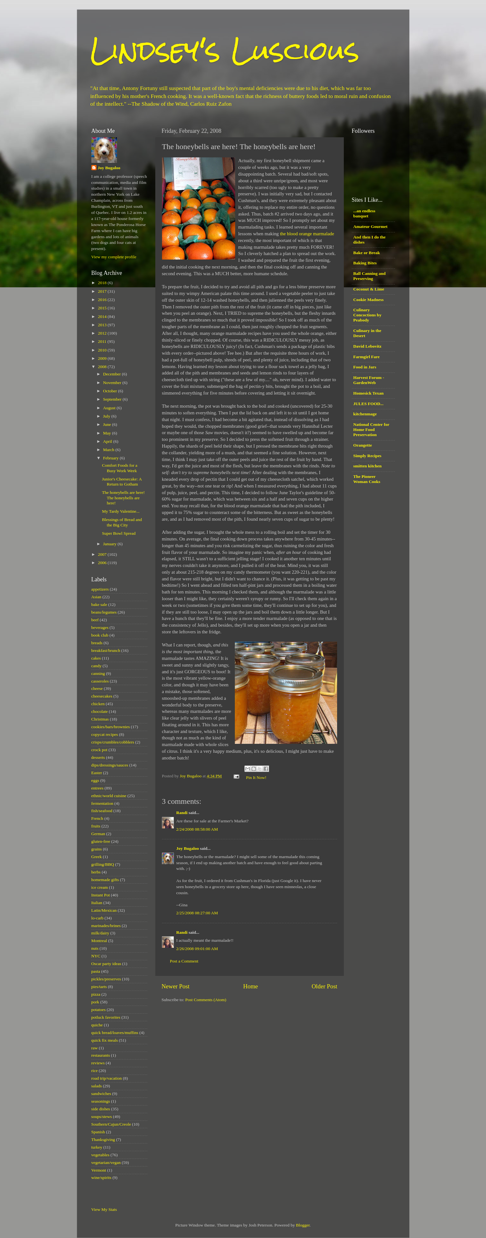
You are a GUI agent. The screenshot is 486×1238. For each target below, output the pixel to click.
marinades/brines (106, 925)
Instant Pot (100, 895)
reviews (98, 1063)
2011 (102, 341)
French (97, 818)
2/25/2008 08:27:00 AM (197, 912)
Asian (96, 596)
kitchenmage (365, 413)
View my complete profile (113, 256)
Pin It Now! (256, 777)
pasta (95, 971)
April (108, 441)
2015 (102, 308)
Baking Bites (365, 262)
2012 (102, 333)
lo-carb (97, 918)
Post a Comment (184, 961)
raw (94, 1048)
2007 (102, 554)
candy (96, 665)
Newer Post (176, 986)
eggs (95, 780)
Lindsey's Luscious (224, 50)
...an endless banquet (364, 213)
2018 (102, 282)
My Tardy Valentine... (120, 511)
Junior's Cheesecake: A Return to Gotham (122, 482)
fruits (96, 826)
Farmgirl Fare (366, 356)
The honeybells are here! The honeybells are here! (123, 497)
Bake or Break (366, 252)
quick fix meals (104, 1040)
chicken (98, 703)
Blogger (303, 1225)
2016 (102, 299)
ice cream (99, 887)
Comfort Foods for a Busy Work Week (119, 468)
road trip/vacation (106, 1078)
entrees (97, 788)
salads (96, 1085)
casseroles (100, 681)
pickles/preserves (106, 979)
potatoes (98, 1009)
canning (98, 673)
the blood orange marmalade (307, 233)
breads (97, 642)
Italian (96, 902)
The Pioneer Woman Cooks (366, 479)
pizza (95, 994)
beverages (100, 627)
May (107, 433)
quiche (97, 1025)
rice (94, 1070)
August (110, 407)
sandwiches (101, 1093)
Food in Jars (364, 367)
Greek (96, 856)
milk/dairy (100, 933)
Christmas (100, 719)
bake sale (99, 604)
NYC (96, 956)
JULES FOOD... (368, 403)
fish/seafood (101, 810)
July (107, 416)
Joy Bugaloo (187, 848)
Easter (96, 772)
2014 (102, 316)
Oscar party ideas (106, 963)
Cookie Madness (368, 299)
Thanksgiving (103, 1139)
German (98, 833)
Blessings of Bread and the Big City (122, 522)
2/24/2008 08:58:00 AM (197, 829)
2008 (102, 366)
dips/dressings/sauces (109, 765)
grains (96, 849)
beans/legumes (104, 612)
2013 (102, 324)
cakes (96, 658)
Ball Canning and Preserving (369, 276)
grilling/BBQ (102, 864)
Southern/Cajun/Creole (111, 1124)
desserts (98, 757)
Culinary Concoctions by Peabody (367, 314)
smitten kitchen (367, 466)
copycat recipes (104, 734)
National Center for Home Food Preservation (371, 429)
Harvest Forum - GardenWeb (368, 380)
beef (95, 619)
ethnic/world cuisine (109, 795)
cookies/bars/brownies (110, 726)
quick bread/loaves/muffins (114, 1032)
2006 (102, 562)
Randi (182, 812)
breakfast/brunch (105, 650)
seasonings (100, 1101)
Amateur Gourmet (370, 226)
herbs (96, 872)
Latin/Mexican (104, 910)
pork (95, 1002)
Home (250, 986)
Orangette (362, 445)
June (107, 424)
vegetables (100, 1154)
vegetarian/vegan (106, 1162)
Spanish (98, 1131)
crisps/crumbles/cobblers (112, 742)
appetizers (100, 589)
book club (100, 635)
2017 (102, 291)
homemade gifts (105, 879)
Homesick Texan (368, 393)
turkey (97, 1147)
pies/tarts (99, 986)
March (109, 449)
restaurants (100, 1055)
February (111, 458)
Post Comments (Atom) (205, 999)
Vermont (98, 1170)
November (112, 382)
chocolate (99, 711)
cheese (97, 688)
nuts (95, 948)
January (110, 543)
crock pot (99, 749)
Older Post (324, 986)
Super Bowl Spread (118, 533)
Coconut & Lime (368, 289)
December (112, 374)
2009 (102, 358)
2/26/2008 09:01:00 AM (197, 948)
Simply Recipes (367, 455)
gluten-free (100, 841)
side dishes (100, 1108)
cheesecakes (101, 696)
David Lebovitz (367, 346)
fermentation (102, 803)
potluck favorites (105, 1017)
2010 (102, 350)
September (113, 399)
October (110, 391)
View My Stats (104, 1209)
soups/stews (101, 1116)
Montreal (99, 940)
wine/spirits (101, 1177)
